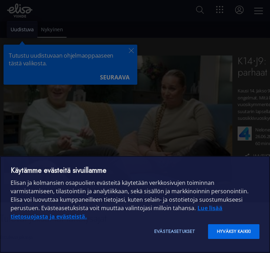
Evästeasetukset (174, 231)
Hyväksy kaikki (234, 231)
